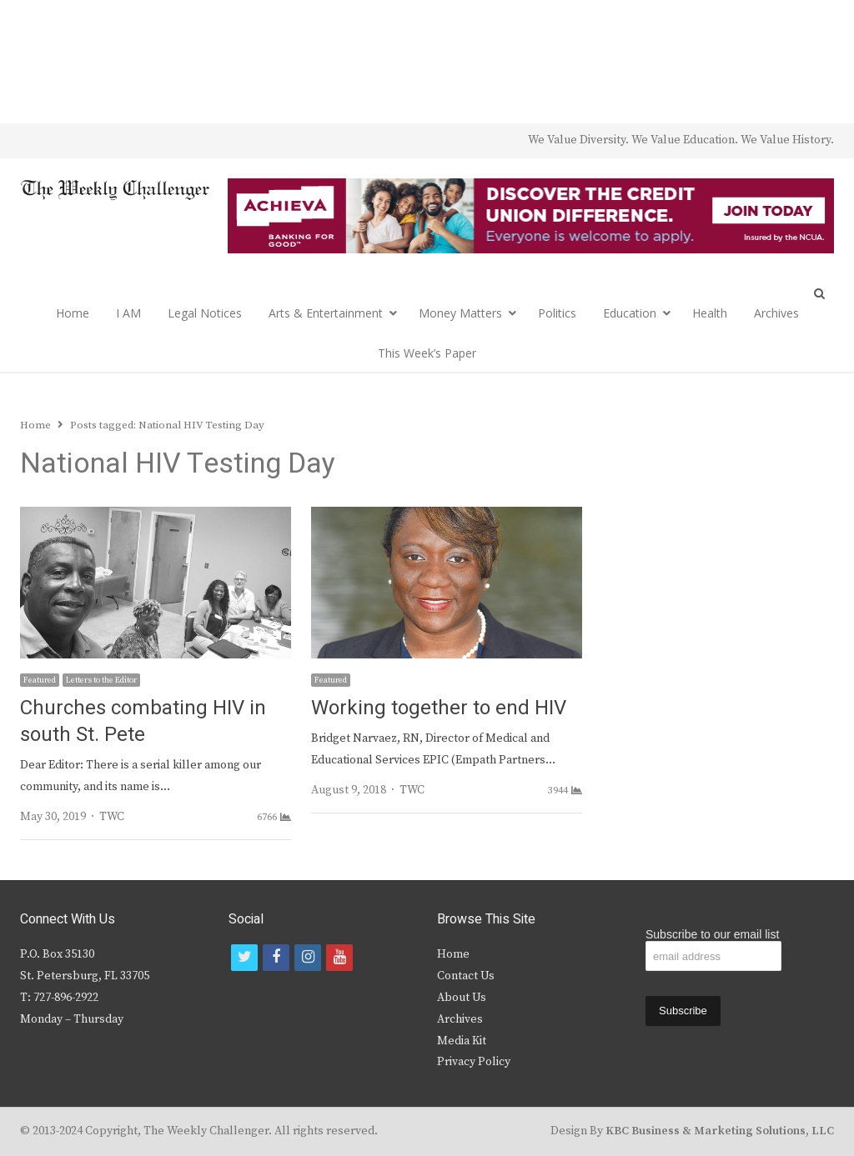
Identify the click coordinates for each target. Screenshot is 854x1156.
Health (709, 313)
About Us (461, 997)
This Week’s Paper (427, 353)
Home (72, 313)
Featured (39, 680)
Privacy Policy (473, 1061)
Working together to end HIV (438, 708)
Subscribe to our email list (712, 934)
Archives (776, 313)
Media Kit (461, 1040)
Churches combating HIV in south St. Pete (143, 721)
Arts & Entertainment (326, 313)
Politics (557, 313)
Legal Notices (205, 313)
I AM (128, 313)
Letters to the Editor (101, 680)
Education (629, 313)
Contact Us (466, 975)
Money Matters (460, 313)
